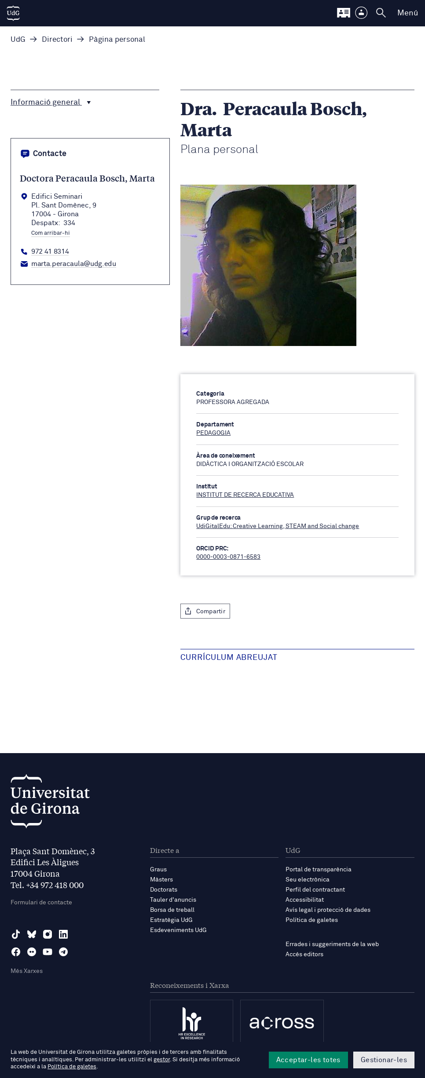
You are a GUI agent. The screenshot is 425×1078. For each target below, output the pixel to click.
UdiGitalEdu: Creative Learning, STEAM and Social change (277, 526)
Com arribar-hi (50, 233)
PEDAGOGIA (213, 433)
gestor (162, 1060)
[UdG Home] (13, 13)
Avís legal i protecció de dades (328, 910)
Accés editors (304, 954)
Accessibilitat (305, 900)
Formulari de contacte (41, 903)
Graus (158, 870)
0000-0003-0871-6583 (228, 557)
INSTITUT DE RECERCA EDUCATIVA (245, 495)
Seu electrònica (308, 880)
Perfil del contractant (315, 890)
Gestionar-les (384, 1059)
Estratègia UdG (171, 920)
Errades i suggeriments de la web (332, 944)
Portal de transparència (319, 870)
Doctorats (163, 890)
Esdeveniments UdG (178, 930)
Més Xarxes (27, 971)
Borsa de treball (172, 910)
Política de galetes (312, 920)
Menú (407, 13)
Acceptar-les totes (308, 1059)
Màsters (161, 880)
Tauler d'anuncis (173, 900)
